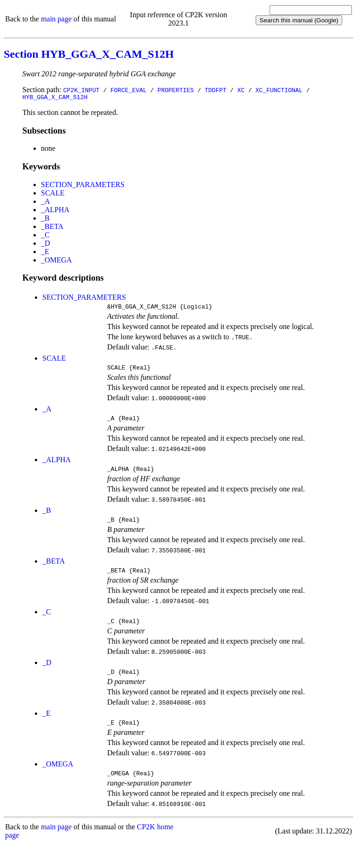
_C (45, 236)
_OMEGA (56, 261)
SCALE (53, 194)
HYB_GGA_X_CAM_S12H (54, 98)
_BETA (52, 228)
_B (45, 219)
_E (45, 253)
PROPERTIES (176, 90)
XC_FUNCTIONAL (278, 90)
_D (45, 245)
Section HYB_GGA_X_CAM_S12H (89, 54)
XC (241, 90)
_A (45, 203)
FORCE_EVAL (128, 90)
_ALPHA (55, 211)
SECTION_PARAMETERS (83, 186)
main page (56, 19)
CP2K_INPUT (81, 90)
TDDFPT (215, 90)
